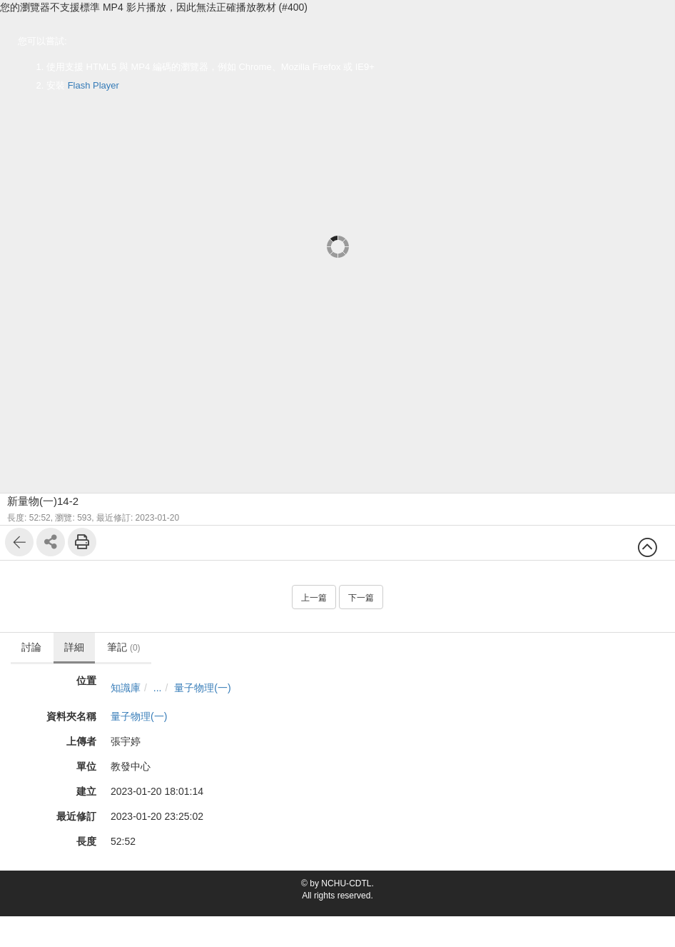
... (157, 687)
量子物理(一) (202, 687)
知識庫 (126, 687)
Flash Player (93, 85)
